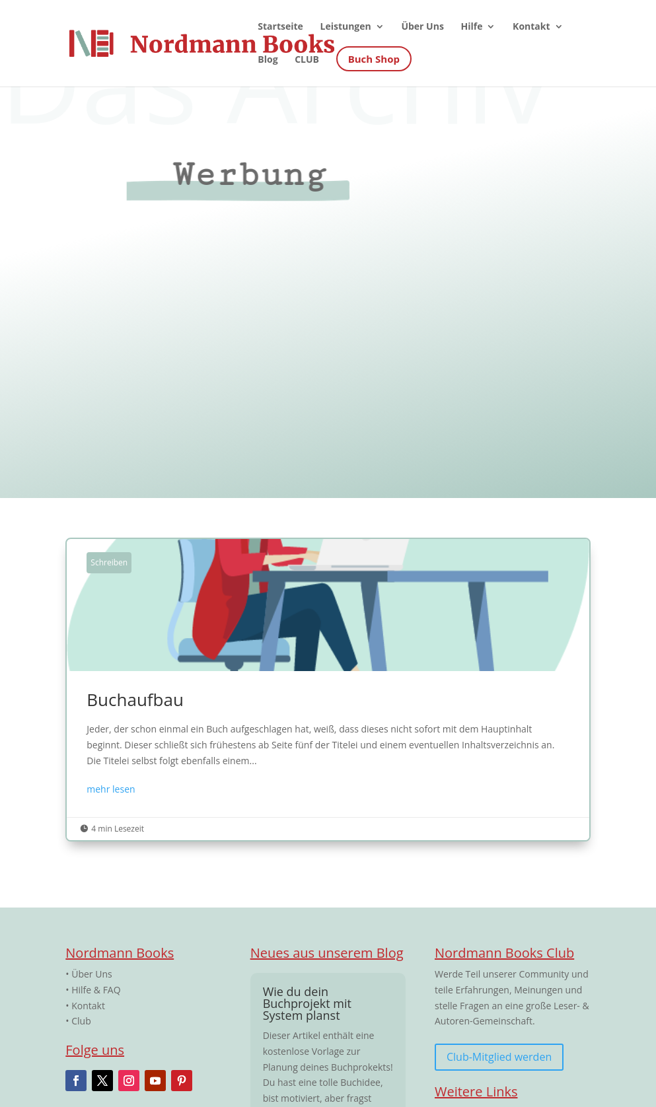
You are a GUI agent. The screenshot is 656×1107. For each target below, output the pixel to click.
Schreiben (109, 562)
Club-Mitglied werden (499, 1057)
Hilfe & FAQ (95, 989)
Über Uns (91, 974)
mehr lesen (111, 789)
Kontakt (88, 1005)
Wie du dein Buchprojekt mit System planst (307, 1003)
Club (81, 1021)
